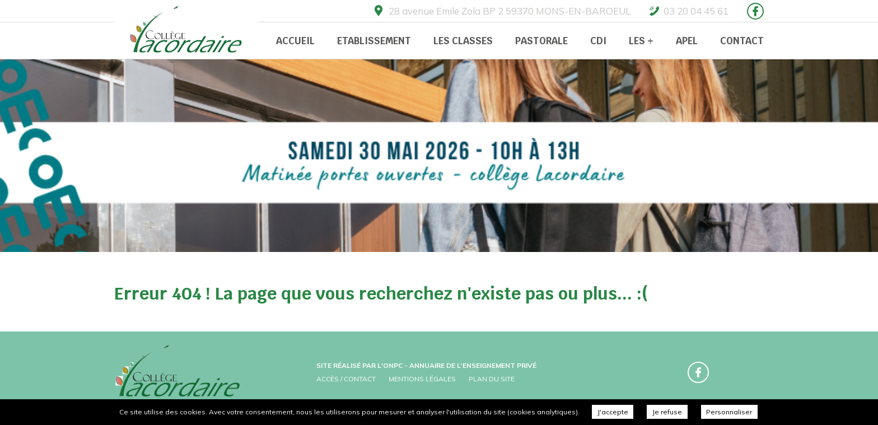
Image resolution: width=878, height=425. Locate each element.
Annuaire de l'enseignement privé (472, 365)
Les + (641, 41)
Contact (742, 41)
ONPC (393, 365)
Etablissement (374, 41)
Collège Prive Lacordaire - (187, 31)
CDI (598, 41)
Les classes (463, 41)
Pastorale (541, 41)
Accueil (295, 41)
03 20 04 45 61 (696, 11)
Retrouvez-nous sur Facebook (755, 11)
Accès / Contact (346, 379)
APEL (687, 41)
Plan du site (492, 379)
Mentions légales (422, 379)
